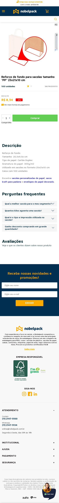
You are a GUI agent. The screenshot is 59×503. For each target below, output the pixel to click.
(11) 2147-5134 (9, 425)
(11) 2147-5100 (9, 418)
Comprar (35, 118)
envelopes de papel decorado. (39, 181)
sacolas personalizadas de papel (28, 178)
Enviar (29, 303)
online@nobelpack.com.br (13, 429)
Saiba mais (29, 349)
